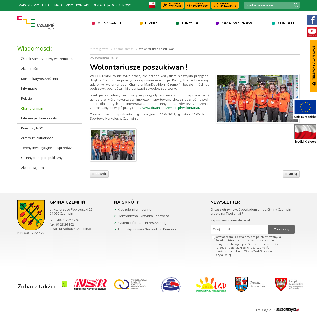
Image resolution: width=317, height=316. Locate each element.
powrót (99, 174)
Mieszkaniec (109, 23)
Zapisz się (281, 229)
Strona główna (99, 49)
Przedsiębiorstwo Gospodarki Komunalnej (149, 229)
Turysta (189, 23)
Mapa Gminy (63, 5)
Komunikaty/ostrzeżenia (39, 78)
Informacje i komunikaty (39, 118)
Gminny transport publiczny (42, 157)
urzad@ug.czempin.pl (75, 228)
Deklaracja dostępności (112, 5)
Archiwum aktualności (37, 138)
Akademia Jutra (32, 167)
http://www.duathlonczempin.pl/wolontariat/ (167, 107)
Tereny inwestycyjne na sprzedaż (46, 147)
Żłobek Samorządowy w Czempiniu (47, 59)
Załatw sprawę (238, 23)
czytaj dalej (223, 255)
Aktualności (29, 68)
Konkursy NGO (32, 128)
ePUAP (46, 5)
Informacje (29, 88)
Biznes (151, 23)
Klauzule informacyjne (134, 209)
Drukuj (291, 174)
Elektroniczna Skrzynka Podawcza (143, 216)
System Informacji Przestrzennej (142, 222)
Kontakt (83, 5)
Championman (32, 108)
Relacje (26, 98)
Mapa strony (29, 5)
